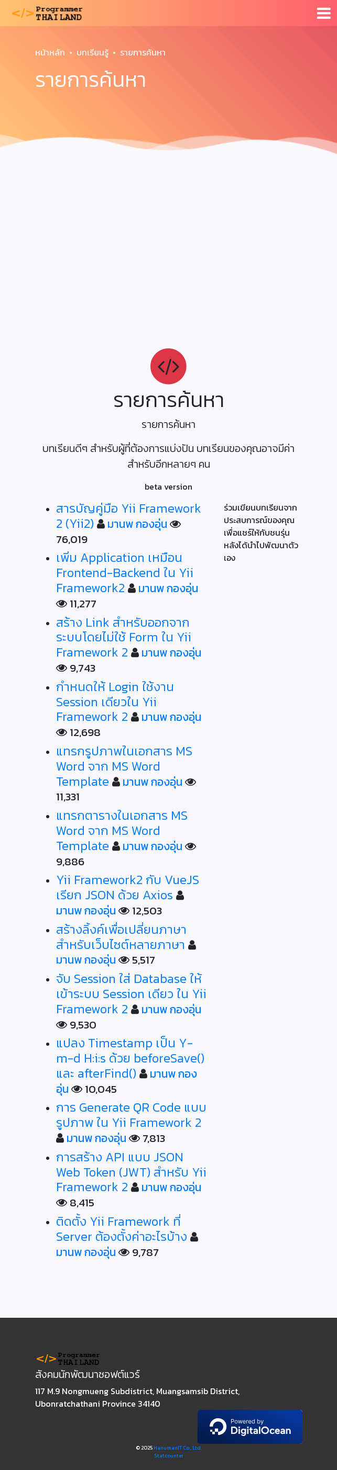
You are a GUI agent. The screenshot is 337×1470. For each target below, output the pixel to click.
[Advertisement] (168, 238)
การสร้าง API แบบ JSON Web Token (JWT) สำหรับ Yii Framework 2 (131, 1172)
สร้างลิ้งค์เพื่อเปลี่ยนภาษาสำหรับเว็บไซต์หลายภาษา (121, 937)
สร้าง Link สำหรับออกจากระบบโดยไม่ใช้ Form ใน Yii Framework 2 (123, 637)
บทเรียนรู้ (92, 52)
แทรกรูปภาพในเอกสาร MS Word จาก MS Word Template (124, 766)
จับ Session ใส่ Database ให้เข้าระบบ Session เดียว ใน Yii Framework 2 (131, 993)
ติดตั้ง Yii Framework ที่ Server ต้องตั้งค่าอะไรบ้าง (121, 1229)
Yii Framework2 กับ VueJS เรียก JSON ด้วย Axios (127, 887)
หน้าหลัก (50, 52)
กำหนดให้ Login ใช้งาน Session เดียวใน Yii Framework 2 (115, 701)
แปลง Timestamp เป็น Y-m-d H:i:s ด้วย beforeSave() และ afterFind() (130, 1058)
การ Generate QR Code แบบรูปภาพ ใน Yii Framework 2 (131, 1115)
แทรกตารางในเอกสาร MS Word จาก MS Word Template (122, 830)
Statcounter (168, 1456)
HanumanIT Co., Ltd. (178, 1448)
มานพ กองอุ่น (137, 524)
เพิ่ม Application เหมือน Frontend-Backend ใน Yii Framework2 (124, 572)
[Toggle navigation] (324, 13)
